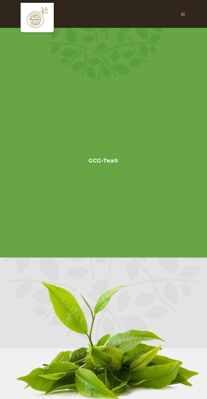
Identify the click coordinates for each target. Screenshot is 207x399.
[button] (183, 14)
